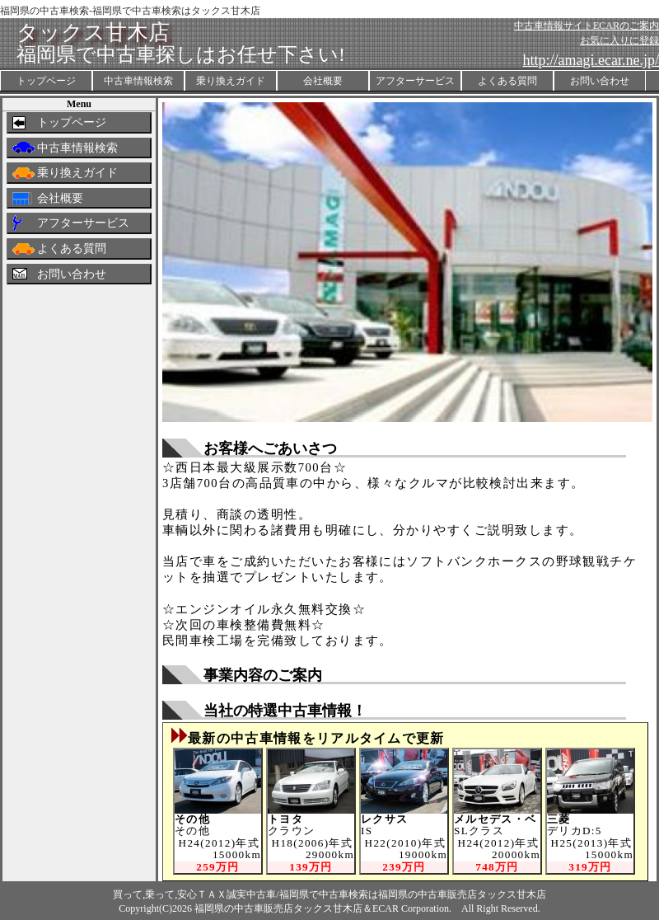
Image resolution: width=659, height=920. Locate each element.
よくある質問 (507, 81)
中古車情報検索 (138, 81)
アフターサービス (415, 81)
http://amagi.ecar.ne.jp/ (591, 60)
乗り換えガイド (230, 81)
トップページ (46, 81)
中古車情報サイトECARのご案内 (586, 25)
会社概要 (323, 81)
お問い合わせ (599, 81)
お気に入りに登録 (619, 40)
